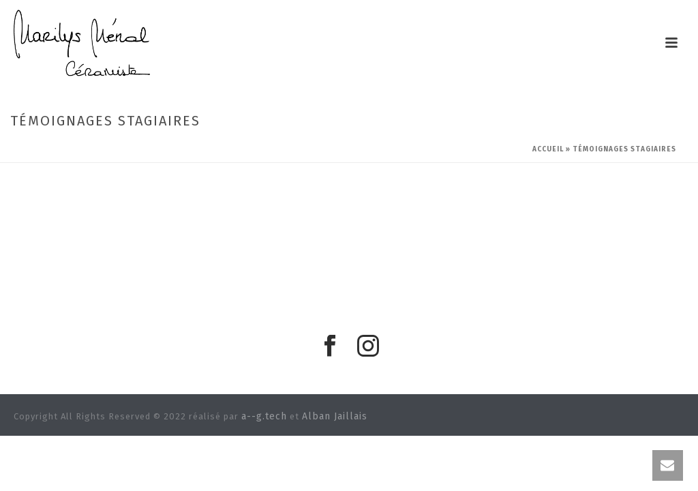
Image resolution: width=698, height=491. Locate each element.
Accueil (548, 149)
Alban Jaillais (334, 416)
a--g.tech (264, 416)
